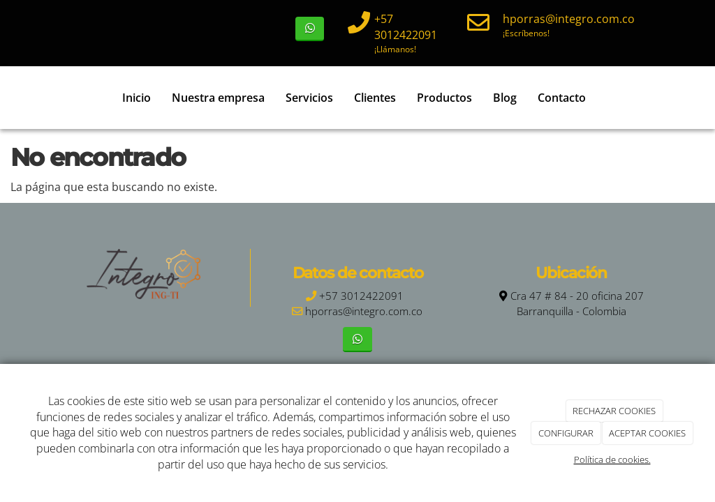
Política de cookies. (612, 459)
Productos (444, 97)
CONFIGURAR (566, 433)
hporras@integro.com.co (569, 18)
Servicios (309, 97)
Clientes (375, 97)
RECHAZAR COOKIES (614, 410)
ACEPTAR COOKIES (647, 433)
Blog (505, 97)
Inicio (136, 97)
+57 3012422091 (405, 27)
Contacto (562, 97)
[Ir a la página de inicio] (26, 97)
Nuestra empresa (218, 97)
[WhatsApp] (309, 29)
